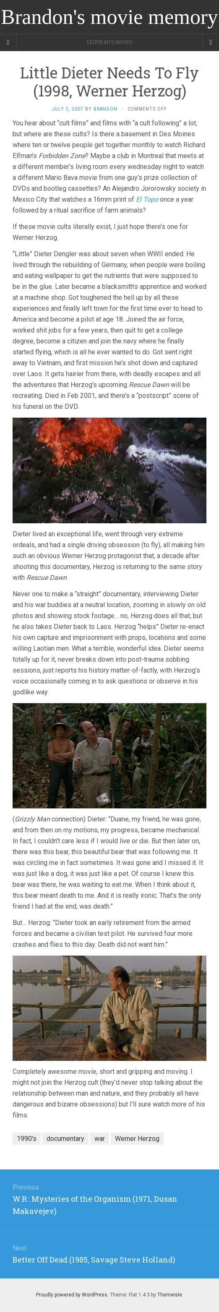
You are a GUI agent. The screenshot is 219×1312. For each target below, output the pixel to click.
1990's (26, 1139)
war (99, 1139)
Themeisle (169, 1295)
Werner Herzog (137, 1139)
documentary (65, 1139)
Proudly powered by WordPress (71, 1295)
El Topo (147, 199)
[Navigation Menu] (210, 42)
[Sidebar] (8, 42)
